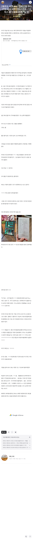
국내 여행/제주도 (22, 14)
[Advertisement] (16, 125)
